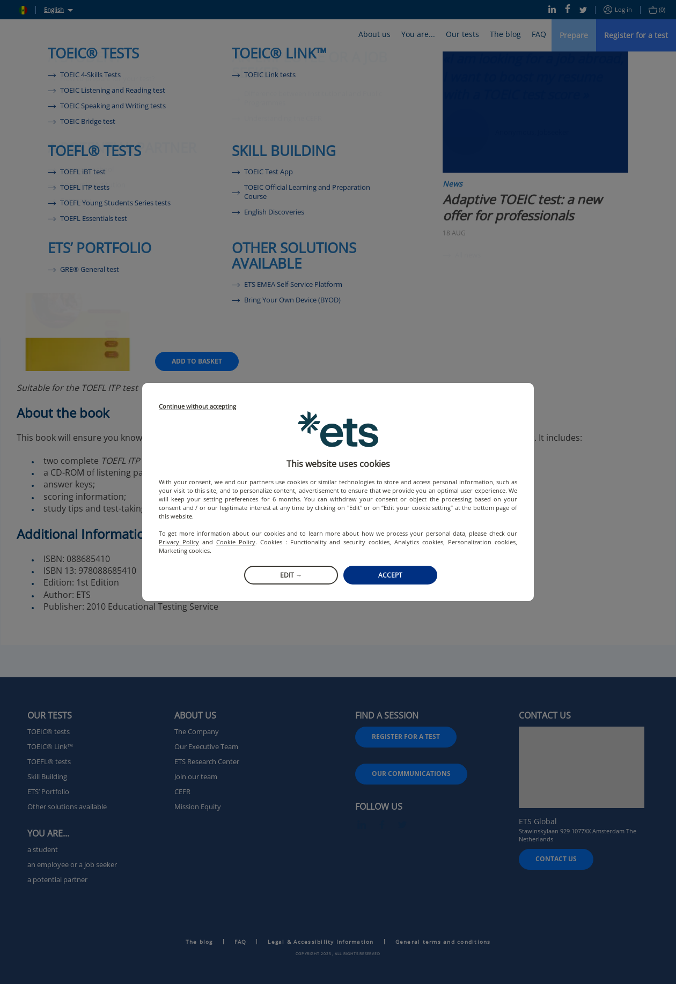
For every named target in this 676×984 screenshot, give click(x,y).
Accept (390, 575)
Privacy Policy (179, 542)
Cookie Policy (235, 542)
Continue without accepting (197, 406)
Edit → (291, 575)
